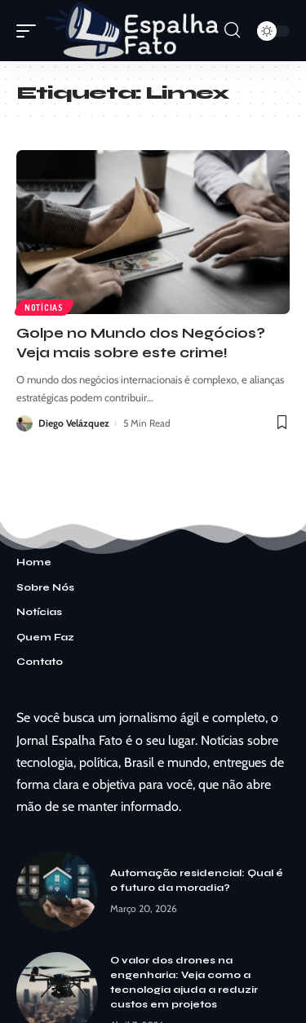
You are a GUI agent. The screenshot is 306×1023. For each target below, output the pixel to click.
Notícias (44, 307)
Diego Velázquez (73, 423)
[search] (232, 30)
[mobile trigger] (30, 30)
